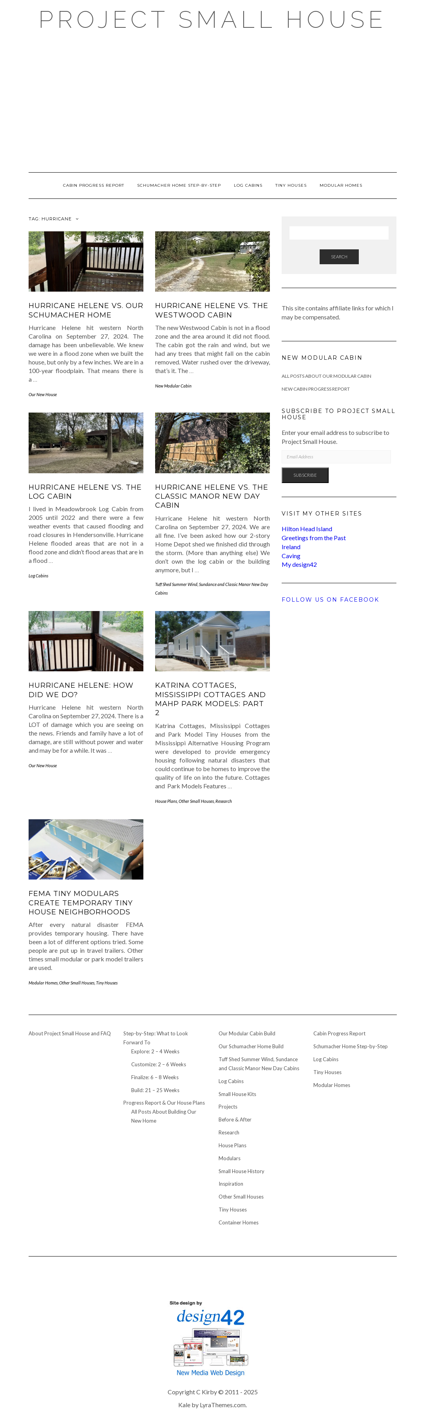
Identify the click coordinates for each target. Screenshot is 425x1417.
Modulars (230, 1158)
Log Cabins (248, 185)
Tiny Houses (291, 185)
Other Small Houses (196, 801)
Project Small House (212, 19)
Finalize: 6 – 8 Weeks (155, 1077)
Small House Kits (237, 1094)
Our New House (43, 394)
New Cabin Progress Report (316, 389)
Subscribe (305, 475)
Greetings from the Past (314, 537)
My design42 (299, 564)
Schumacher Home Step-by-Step (179, 185)
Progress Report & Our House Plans (164, 1103)
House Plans (166, 801)
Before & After (235, 1119)
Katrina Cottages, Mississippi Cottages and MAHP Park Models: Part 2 (210, 699)
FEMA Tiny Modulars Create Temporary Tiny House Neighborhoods (81, 902)
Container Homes (239, 1222)
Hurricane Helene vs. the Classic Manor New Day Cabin (211, 496)
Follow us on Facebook (330, 599)
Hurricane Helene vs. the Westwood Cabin (211, 310)
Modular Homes (341, 185)
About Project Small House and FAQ (70, 1033)
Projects (228, 1106)
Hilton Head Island (307, 528)
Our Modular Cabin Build (247, 1033)
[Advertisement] (213, 102)
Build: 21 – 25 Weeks (155, 1090)
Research (223, 801)
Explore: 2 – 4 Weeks (155, 1051)
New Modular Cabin (173, 385)
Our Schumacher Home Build (251, 1046)
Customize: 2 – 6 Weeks (158, 1064)
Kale (184, 1404)
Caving (291, 555)
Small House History (241, 1171)
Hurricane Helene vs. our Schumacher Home (86, 310)
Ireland (291, 546)
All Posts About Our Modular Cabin (326, 376)
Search (339, 256)
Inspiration (231, 1184)
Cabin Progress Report (93, 185)
